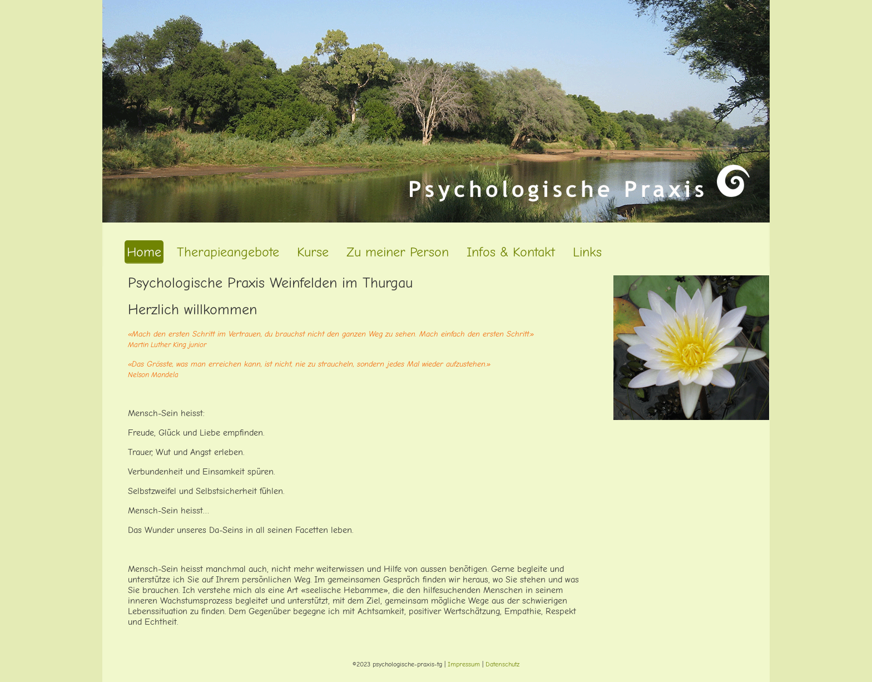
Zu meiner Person (397, 252)
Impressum (464, 664)
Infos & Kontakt (511, 252)
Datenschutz (502, 664)
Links (587, 252)
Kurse (313, 252)
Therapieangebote (228, 252)
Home (144, 252)
